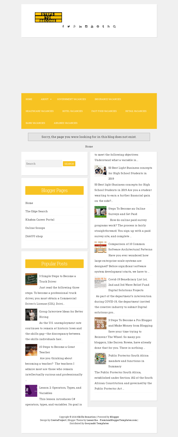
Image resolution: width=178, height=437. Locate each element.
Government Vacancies (71, 99)
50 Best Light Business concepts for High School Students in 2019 (130, 173)
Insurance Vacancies (108, 99)
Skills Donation (86, 416)
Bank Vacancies (35, 122)
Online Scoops (35, 228)
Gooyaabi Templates (97, 423)
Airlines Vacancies (66, 122)
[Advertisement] (89, 65)
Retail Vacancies (136, 111)
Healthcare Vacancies (40, 111)
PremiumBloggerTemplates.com (118, 420)
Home (29, 99)
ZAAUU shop (34, 236)
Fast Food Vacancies (104, 111)
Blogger (114, 416)
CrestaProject (58, 420)
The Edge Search (36, 211)
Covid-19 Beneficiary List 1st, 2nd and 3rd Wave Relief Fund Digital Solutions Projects (128, 284)
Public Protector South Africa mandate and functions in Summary (128, 361)
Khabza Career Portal (39, 219)
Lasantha (92, 420)
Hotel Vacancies (72, 111)
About (44, 99)
